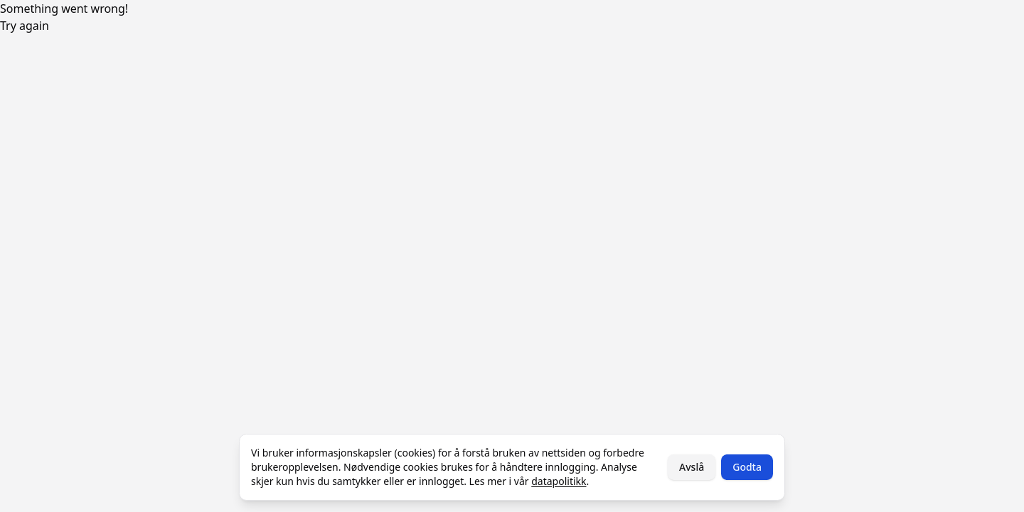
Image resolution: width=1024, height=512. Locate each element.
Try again (24, 25)
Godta (747, 467)
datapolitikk (558, 481)
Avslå (691, 467)
